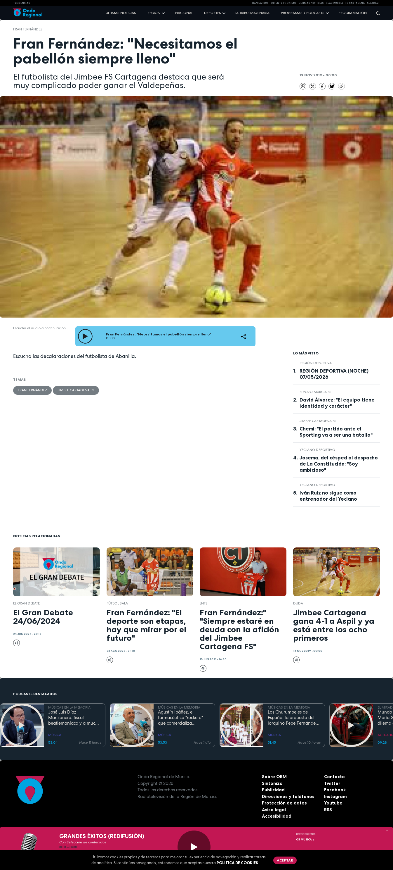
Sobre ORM (274, 776)
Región (153, 13)
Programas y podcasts (302, 13)
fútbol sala (117, 603)
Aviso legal (274, 809)
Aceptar (285, 860)
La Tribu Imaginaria (252, 13)
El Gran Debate (26, 603)
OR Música (305, 839)
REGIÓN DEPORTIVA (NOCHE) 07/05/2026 (334, 374)
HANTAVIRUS (260, 2)
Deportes (212, 13)
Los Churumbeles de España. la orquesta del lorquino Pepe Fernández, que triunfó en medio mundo (293, 717)
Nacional (184, 13)
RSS (328, 809)
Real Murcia (334, 2)
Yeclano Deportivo (317, 449)
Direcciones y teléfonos (288, 796)
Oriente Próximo (283, 2)
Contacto (334, 776)
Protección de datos (284, 803)
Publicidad (273, 790)
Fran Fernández (27, 29)
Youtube (333, 803)
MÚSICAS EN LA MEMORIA (69, 707)
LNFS (204, 603)
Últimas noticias (121, 13)
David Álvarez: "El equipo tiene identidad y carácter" (337, 403)
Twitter (332, 783)
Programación (352, 13)
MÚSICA (54, 735)
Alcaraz (373, 2)
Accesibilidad (276, 816)
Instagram (335, 796)
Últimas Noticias (311, 2)
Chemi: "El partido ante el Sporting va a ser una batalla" (336, 432)
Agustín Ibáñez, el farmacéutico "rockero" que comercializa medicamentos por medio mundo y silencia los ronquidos (183, 717)
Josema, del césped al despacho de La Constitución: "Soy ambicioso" (339, 464)
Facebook (335, 790)
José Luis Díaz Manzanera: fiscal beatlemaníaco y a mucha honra (74, 717)
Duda (298, 603)
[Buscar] (376, 13)
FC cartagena (355, 2)
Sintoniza (272, 783)
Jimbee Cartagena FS (76, 390)
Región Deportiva (316, 363)
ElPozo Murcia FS (315, 392)
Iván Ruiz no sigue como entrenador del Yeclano (328, 496)
